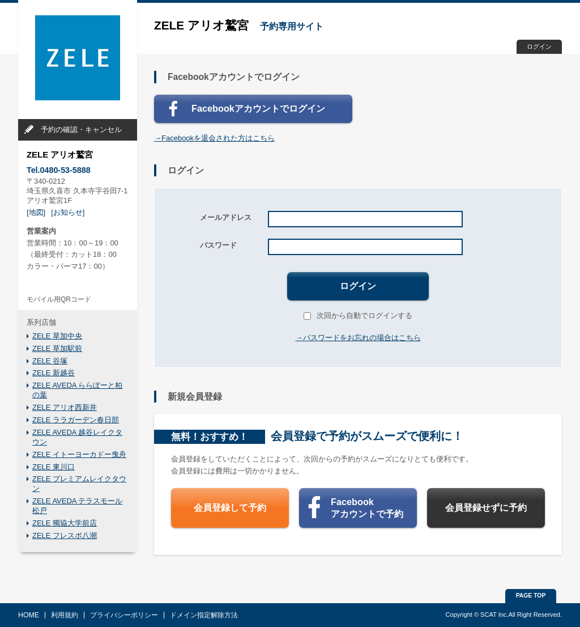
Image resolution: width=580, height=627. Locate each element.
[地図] (36, 212)
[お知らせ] (67, 212)
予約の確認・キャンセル (81, 129)
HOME (28, 615)
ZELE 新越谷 (53, 372)
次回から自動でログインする (358, 315)
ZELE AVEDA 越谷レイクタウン (77, 437)
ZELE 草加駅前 (57, 348)
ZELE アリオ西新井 (64, 407)
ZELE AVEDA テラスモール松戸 (77, 506)
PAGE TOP (531, 595)
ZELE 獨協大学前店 (64, 523)
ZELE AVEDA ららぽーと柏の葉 (77, 390)
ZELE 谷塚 (49, 361)
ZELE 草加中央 (57, 336)
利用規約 (64, 615)
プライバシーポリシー (124, 615)
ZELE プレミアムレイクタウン (79, 484)
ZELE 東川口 (53, 467)
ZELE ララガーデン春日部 (75, 420)
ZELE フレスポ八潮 (64, 535)
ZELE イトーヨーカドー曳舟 (79, 454)
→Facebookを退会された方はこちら (214, 138)
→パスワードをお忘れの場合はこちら (358, 337)
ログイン (539, 46)
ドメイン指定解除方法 (204, 615)
